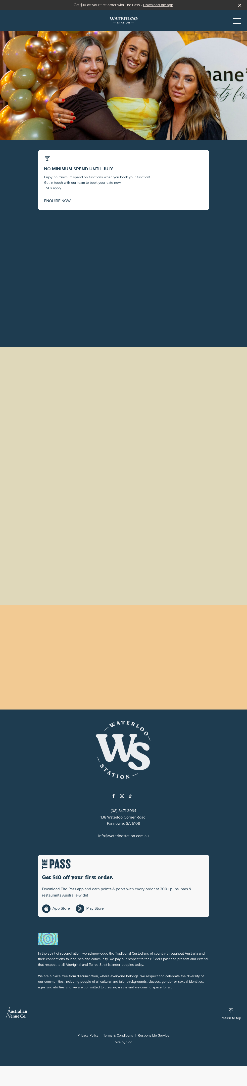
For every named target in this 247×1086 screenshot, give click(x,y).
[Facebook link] (113, 796)
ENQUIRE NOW (57, 201)
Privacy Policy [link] (88, 1035)
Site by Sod (123, 1042)
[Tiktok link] (130, 796)
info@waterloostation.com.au (123, 836)
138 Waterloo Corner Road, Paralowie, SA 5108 (123, 820)
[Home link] (123, 20)
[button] (237, 22)
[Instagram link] (122, 796)
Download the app (158, 5)
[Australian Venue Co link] (16, 1013)
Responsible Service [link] (153, 1035)
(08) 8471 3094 (123, 811)
